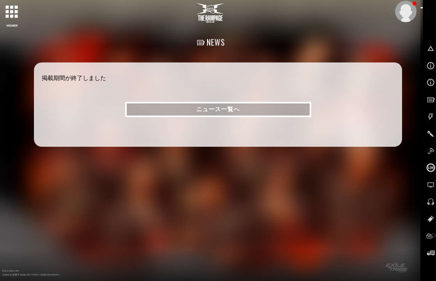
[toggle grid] (12, 12)
